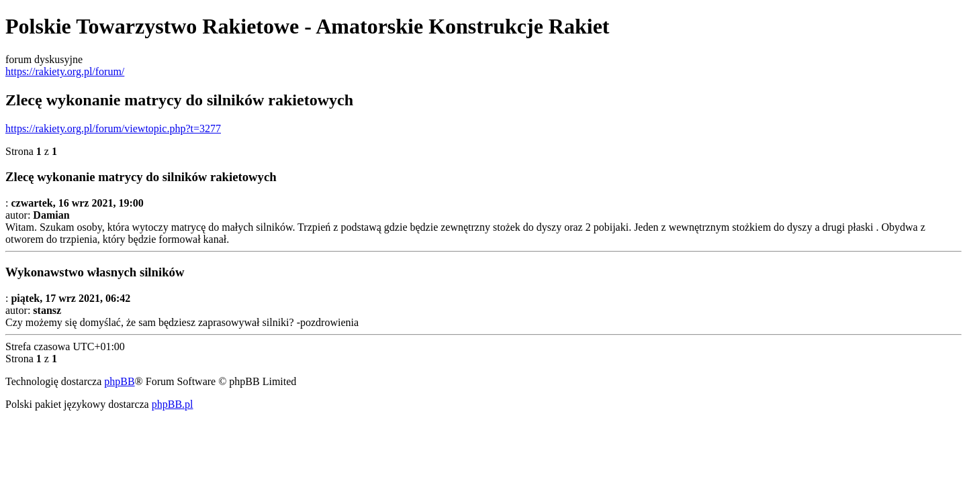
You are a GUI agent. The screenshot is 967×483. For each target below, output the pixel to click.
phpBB (119, 381)
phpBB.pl (172, 404)
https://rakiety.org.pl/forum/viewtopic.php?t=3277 (113, 128)
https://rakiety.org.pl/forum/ (64, 71)
